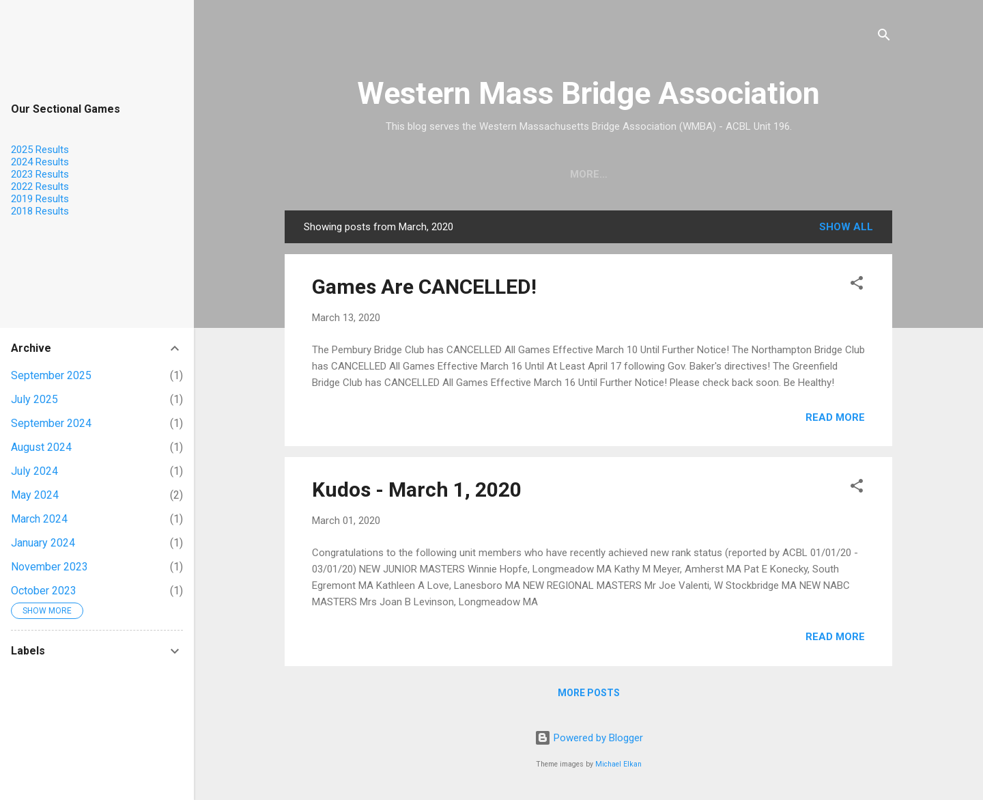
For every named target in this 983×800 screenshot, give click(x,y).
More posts (589, 692)
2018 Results (40, 211)
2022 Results (40, 186)
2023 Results (40, 174)
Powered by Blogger (589, 738)
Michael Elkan (618, 764)
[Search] (884, 37)
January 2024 (43, 542)
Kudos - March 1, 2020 (417, 489)
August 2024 (41, 447)
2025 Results (40, 149)
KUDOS (676, 174)
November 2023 (49, 566)
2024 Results (40, 162)
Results (740, 174)
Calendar (606, 174)
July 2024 (34, 471)
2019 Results (40, 199)
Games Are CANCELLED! (424, 287)
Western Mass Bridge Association (588, 93)
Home (429, 174)
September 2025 (51, 375)
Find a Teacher (511, 174)
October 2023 (43, 590)
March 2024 (39, 518)
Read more (835, 417)
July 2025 (34, 399)
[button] (857, 285)
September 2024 (51, 423)
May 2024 (35, 494)
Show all (846, 227)
